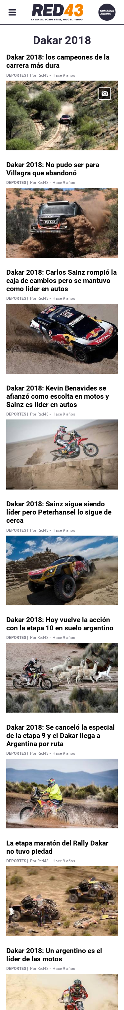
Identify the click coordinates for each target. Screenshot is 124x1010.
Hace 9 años (64, 75)
